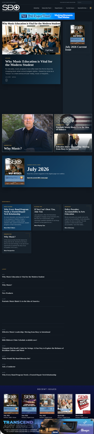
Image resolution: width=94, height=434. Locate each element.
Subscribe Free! (46, 8)
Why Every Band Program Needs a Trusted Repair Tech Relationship (29, 375)
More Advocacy (69, 228)
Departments (58, 8)
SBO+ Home (12, 417)
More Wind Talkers (9, 228)
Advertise (36, 8)
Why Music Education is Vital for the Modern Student (23, 277)
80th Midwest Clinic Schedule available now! (19, 340)
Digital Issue (30, 417)
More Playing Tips (39, 225)
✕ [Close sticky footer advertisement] (91, 420)
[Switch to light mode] (90, 8)
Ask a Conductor (8, 367)
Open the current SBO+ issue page (37, 177)
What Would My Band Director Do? (16, 358)
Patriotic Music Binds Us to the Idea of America (20, 301)
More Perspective (9, 250)
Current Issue (70, 8)
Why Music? (7, 285)
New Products (7, 293)
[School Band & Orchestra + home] (11, 8)
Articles (6, 417)
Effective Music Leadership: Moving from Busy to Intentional (26, 332)
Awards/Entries (82, 8)
